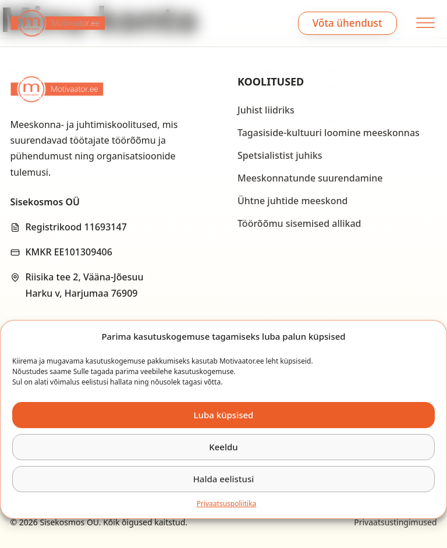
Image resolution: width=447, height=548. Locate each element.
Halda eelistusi (223, 479)
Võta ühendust (347, 23)
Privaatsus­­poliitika (227, 503)
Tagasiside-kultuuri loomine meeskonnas (328, 132)
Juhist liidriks (266, 110)
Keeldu (223, 447)
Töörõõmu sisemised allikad (299, 223)
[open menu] (424, 23)
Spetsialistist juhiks (279, 155)
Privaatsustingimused (395, 522)
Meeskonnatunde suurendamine (310, 178)
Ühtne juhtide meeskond (292, 200)
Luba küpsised (224, 415)
